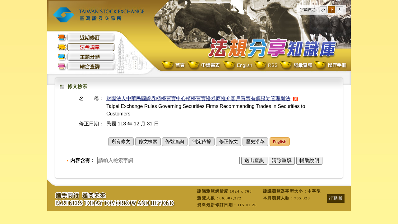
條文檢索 (148, 141)
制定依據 (201, 141)
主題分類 (86, 57)
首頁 (173, 65)
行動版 (336, 198)
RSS (266, 65)
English (237, 65)
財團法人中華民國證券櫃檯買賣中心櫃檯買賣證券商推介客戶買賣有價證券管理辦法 (198, 98)
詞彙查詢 (296, 65)
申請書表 (204, 65)
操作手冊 (330, 65)
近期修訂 (86, 37)
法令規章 (86, 47)
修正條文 (228, 141)
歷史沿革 (255, 141)
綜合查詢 (86, 66)
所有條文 (121, 141)
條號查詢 (174, 141)
